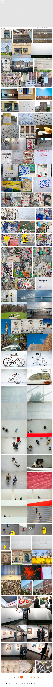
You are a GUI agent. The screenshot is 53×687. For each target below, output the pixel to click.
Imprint (27, 684)
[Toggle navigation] (50, 2)
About (21, 684)
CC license (50, 27)
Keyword (3, 28)
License (23, 684)
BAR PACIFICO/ (33, 683)
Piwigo (44, 682)
